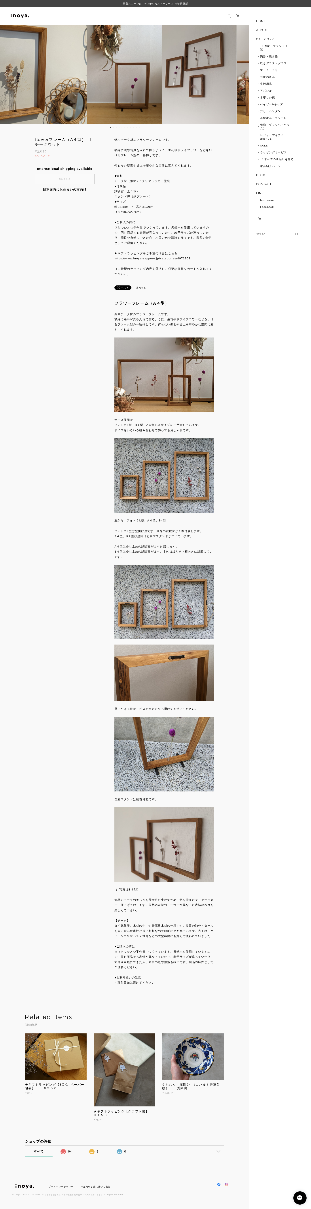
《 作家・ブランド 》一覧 (276, 48)
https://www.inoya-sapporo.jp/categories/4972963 (152, 258)
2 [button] (113, 127)
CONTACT (263, 184)
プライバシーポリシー (61, 1186)
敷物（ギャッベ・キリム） (275, 126)
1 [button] (110, 127)
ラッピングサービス (273, 152)
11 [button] (139, 127)
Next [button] (242, 74)
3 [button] (116, 127)
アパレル (266, 90)
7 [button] (127, 127)
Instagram (267, 200)
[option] (124, 74)
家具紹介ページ (270, 166)
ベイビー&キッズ (271, 104)
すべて (39, 1151)
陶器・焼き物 (269, 56)
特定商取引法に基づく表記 (95, 1186)
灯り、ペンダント (272, 111)
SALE (264, 145)
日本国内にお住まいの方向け (65, 189)
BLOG (260, 175)
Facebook (267, 206)
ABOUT (262, 30)
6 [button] (124, 127)
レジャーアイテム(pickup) (272, 137)
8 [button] (130, 127)
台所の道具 (267, 77)
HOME (261, 21)
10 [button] (136, 127)
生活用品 (266, 83)
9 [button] (133, 127)
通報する (141, 288)
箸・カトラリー (270, 70)
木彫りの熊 (267, 97)
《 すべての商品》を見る (277, 159)
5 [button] (121, 127)
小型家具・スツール (273, 118)
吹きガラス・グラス (273, 63)
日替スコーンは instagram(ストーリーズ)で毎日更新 (155, 3)
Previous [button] (6, 74)
